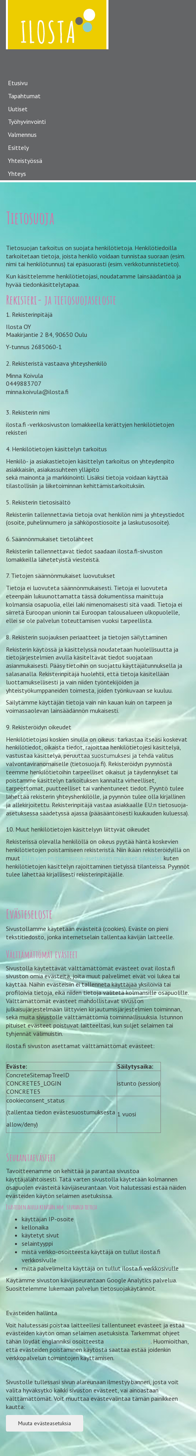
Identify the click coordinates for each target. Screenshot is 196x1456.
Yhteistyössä (25, 160)
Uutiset (18, 109)
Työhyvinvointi (27, 121)
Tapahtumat (24, 96)
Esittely (18, 147)
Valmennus (22, 134)
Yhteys (17, 174)
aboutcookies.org (128, 1341)
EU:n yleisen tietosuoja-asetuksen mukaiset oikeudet (92, 858)
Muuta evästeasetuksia (44, 1423)
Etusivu (18, 83)
